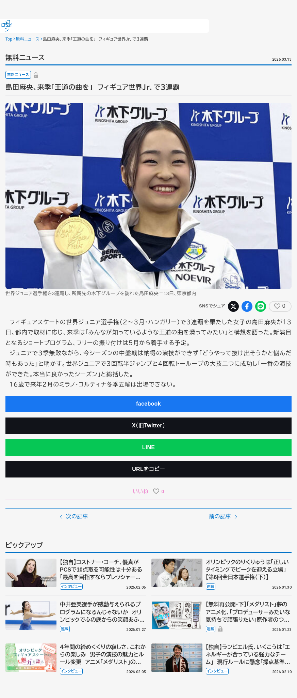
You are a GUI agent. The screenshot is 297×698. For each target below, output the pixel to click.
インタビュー (71, 587)
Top (8, 39)
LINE (148, 447)
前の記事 (220, 516)
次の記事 (77, 516)
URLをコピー (148, 469)
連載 (211, 587)
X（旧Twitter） (148, 425)
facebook (148, 404)
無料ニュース (27, 39)
